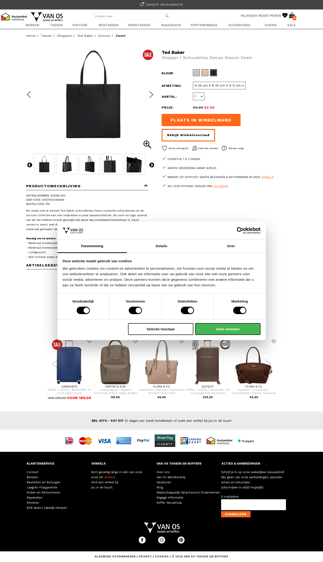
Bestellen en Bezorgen (43, 482)
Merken (32, 25)
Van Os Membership (171, 477)
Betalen (32, 477)
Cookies (162, 556)
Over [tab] (231, 246)
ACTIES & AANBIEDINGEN (241, 463)
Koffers (80, 25)
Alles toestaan (228, 329)
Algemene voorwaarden (116, 556)
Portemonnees (204, 25)
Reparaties (34, 497)
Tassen (56, 25)
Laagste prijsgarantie (161, 4)
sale (291, 25)
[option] (161, 4)
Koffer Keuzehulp (169, 502)
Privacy (146, 556)
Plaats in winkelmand (201, 120)
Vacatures (164, 482)
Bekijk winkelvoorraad (188, 135)
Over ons (163, 472)
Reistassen (108, 25)
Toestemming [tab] (92, 246)
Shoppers (64, 35)
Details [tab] (161, 246)
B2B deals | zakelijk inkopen (47, 507)
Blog (160, 487)
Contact (32, 472)
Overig (270, 25)
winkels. (110, 477)
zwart (121, 35)
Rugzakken (171, 25)
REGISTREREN (269, 15)
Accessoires (239, 25)
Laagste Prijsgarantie (42, 487)
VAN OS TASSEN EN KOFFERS (179, 463)
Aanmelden (235, 514)
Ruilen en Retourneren (43, 492)
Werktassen (139, 25)
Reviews (33, 502)
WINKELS (98, 463)
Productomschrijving (87, 186)
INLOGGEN (249, 15)
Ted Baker (85, 35)
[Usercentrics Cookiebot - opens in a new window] (240, 230)
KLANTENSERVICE (40, 463)
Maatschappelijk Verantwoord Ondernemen (188, 492)
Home (30, 35)
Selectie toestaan (161, 329)
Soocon (104, 35)
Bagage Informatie (170, 497)
